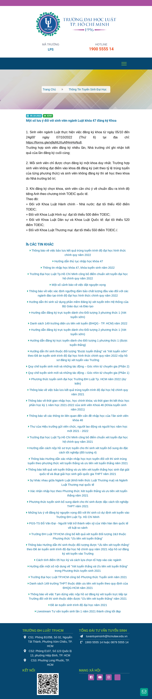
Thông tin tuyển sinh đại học (88, 89)
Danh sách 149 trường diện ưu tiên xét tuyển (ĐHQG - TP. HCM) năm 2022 (78, 323)
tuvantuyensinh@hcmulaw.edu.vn (107, 636)
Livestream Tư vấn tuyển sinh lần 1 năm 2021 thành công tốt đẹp (79, 611)
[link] (54, 142)
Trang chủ (49, 89)
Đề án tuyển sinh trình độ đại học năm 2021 (78, 605)
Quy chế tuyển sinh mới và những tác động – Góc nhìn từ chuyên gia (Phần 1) (78, 372)
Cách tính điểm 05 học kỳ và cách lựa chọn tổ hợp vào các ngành (78, 560)
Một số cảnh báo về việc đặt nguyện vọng (79, 284)
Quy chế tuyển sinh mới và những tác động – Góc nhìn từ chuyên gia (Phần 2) (78, 366)
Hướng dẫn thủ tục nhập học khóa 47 (78, 261)
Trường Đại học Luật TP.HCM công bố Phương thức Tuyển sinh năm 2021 (79, 577)
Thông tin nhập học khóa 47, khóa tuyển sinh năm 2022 (78, 267)
